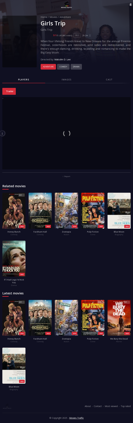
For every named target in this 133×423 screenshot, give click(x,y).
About (88, 406)
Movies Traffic (76, 417)
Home (44, 16)
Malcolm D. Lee (62, 59)
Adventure (65, 16)
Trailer (9, 91)
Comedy (63, 66)
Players (23, 79)
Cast (109, 79)
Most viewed (111, 406)
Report (66, 176)
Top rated (126, 406)
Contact (98, 406)
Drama (76, 66)
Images (67, 79)
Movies (53, 16)
